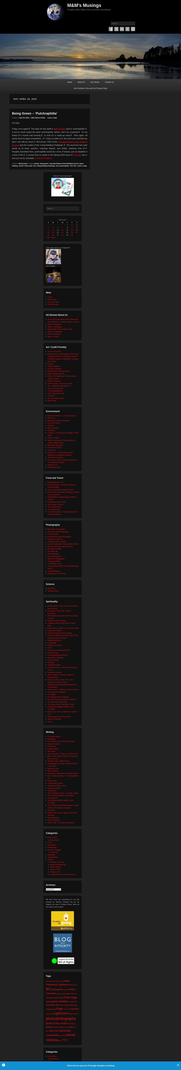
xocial (50, 721)
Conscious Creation (55, 630)
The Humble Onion (54, 507)
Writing (50, 860)
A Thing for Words (54, 736)
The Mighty (52, 694)
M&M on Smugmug (54, 327)
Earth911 (51, 425)
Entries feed (52, 299)
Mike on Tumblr (53, 337)
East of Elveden (53, 428)
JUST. (50, 648)
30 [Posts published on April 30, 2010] (72, 235)
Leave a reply (52, 118)
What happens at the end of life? (59, 717)
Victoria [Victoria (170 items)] (51, 1040)
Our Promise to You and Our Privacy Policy (90, 88)
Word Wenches (53, 818)
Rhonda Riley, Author (55, 783)
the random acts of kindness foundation (62, 699)
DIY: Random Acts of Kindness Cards (61, 741)
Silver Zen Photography (56, 559)
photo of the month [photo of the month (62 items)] (56, 1023)
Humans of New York (55, 539)
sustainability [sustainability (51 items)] (52, 1035)
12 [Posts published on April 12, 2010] (53, 230)
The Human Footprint (55, 457)
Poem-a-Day (52, 781)
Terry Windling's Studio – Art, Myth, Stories (63, 793)
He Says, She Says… (58, 862)
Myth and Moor (53, 771)
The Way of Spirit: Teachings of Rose (61, 704)
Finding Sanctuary (54, 640)
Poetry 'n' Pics (55, 869)
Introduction (52, 845)
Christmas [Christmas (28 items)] (50, 998)
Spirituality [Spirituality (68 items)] (65, 1030)
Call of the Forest (54, 423)
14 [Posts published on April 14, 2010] (62, 230)
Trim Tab (77, 155)
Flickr (122, 29)
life (34, 166)
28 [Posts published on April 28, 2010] (62, 235)
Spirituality (51, 855)
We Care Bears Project (56, 398)
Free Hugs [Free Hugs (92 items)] (70, 997)
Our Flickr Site (53, 551)
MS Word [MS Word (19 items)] (75, 1014)
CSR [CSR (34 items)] (56, 998)
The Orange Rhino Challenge (58, 697)
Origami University (54, 381)
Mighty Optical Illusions (56, 374)
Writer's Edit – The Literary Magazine (61, 823)
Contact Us (109, 82)
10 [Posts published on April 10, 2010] (77, 228)
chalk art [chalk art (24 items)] (74, 994)
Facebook (111, 29)
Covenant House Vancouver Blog (60, 633)
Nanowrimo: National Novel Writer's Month (63, 773)
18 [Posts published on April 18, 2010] (48, 232)
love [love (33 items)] (70, 1014)
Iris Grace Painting (54, 369)
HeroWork (51, 430)
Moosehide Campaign (55, 658)
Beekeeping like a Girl (55, 482)
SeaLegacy (52, 450)
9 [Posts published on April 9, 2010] (72, 228)
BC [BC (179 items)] (48, 989)
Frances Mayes (53, 749)
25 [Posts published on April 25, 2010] (48, 235)
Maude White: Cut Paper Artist (59, 371)
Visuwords (51, 810)
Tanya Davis (52, 790)
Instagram (133, 29)
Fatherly (50, 364)
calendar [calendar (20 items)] (59, 993)
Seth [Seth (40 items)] (71, 1027)
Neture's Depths (53, 438)
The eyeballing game (55, 391)
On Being (51, 662)
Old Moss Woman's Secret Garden (60, 546)
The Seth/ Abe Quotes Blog (57, 702)
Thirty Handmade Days (56, 393)
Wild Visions (52, 401)
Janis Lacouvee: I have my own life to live (63, 754)
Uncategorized (53, 857)
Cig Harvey (52, 739)
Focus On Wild (53, 534)
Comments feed (53, 302)
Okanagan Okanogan (55, 445)
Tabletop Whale (53, 591)
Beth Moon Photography (56, 529)
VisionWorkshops (54, 571)
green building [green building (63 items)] (60, 1001)
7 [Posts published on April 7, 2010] (62, 228)
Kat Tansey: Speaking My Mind (59, 650)
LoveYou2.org (53, 653)
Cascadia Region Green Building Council (64, 163)
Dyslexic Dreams (54, 744)
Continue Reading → (44, 158)
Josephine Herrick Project (57, 542)
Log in (50, 297)
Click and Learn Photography (58, 532)
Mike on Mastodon (54, 334)
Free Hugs (54, 852)
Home (69, 82)
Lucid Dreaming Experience (58, 655)
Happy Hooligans (54, 366)
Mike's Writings (55, 867)
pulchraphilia (64, 166)
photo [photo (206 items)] (50, 1019)
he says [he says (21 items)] (70, 1002)
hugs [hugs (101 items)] (59, 1008)
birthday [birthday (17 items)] (66, 989)
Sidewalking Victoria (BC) (57, 502)
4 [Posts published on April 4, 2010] (48, 228)
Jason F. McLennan (25, 166)
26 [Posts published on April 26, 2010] (53, 235)
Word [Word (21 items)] (59, 1040)
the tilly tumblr (53, 798)
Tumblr (127, 29)
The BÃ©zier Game (55, 564)
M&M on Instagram (54, 324)
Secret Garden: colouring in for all (60, 383)
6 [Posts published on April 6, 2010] (57, 228)
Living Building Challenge (45, 166)
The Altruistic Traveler (55, 504)
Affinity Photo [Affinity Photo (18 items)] (73, 985)
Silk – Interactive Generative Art (59, 386)
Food (49, 842)
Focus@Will (52, 643)
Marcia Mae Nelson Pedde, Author (60, 329)
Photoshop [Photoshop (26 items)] (71, 1024)
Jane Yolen (52, 751)
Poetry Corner (55, 872)
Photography (52, 847)
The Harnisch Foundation (57, 692)
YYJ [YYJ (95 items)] (64, 1040)
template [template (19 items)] (62, 1035)
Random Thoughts (54, 850)
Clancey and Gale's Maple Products (60, 490)
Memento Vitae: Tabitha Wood (58, 761)
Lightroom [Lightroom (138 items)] (61, 1013)
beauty (36, 163)
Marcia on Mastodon (55, 332)
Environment (52, 837)
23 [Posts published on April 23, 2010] (72, 232)
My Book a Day (53, 768)
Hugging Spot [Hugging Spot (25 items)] (51, 1009)
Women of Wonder (54, 719)
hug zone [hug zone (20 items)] (66, 1009)
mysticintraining (53, 660)
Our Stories (94, 82)
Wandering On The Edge (56, 573)
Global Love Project (55, 645)
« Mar (48, 237)
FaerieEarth (52, 746)
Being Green (59, 129)
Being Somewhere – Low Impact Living (62, 416)
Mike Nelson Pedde (38, 118)
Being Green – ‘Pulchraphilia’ (34, 113)
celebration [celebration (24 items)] (66, 994)
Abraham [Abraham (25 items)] (49, 981)
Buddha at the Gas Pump (57, 621)
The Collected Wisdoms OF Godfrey (61, 795)
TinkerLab (51, 396)
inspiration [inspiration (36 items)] (74, 1009)
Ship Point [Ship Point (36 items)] (54, 1031)
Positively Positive (54, 665)
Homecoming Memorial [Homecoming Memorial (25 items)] (68, 1005)
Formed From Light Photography (59, 537)
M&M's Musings (84, 5)
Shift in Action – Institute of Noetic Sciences (63, 689)
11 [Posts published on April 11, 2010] (48, 230)
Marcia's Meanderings (58, 865)
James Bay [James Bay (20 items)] (49, 1014)
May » (53, 237)
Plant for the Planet (54, 448)
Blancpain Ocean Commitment (59, 421)
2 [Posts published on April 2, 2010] (72, 225)
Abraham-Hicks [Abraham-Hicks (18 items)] (57, 981)
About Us (81, 82)
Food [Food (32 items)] (61, 998)
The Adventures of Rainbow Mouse (62, 874)
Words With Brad (54, 820)
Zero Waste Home (54, 467)
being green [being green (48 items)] (57, 989)
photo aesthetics (53, 554)
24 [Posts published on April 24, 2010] (77, 232)
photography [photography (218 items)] (65, 1018)
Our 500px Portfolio (55, 549)
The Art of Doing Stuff (55, 388)
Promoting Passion (54, 556)
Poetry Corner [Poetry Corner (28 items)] (58, 1027)
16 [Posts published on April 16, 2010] (72, 230)
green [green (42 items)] (48, 1001)
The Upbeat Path (54, 509)
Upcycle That (52, 465)
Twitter (116, 29)
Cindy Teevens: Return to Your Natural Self (63, 628)
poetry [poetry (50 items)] (49, 1027)
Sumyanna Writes (54, 561)
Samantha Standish (55, 672)
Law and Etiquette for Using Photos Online (63, 544)
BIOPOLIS (51, 418)
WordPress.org (53, 304)
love (57, 166)
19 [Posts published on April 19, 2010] (53, 232)
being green (44, 163)
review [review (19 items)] (66, 1027)
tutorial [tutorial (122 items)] (70, 1035)
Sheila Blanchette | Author (57, 786)
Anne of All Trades (54, 351)
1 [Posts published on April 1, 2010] (67, 225)
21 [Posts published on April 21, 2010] (62, 232)
